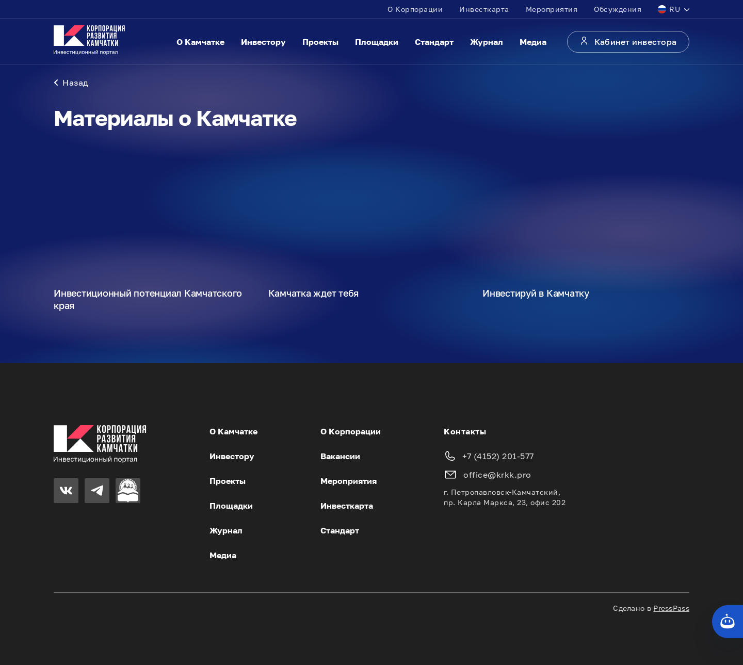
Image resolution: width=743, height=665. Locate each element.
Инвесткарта (484, 9)
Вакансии (340, 456)
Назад (71, 82)
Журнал (486, 42)
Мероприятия (552, 9)
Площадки (376, 42)
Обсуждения (617, 9)
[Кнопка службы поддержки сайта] (727, 621)
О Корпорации (415, 9)
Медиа (533, 42)
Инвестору (263, 42)
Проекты (320, 42)
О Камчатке (200, 42)
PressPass (671, 608)
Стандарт (434, 42)
